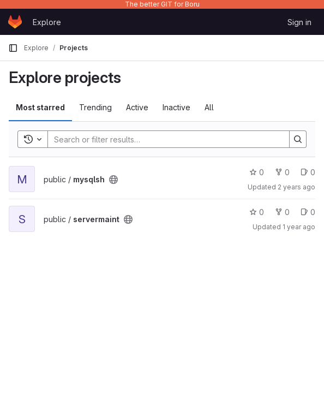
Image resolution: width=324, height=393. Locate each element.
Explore (47, 22)
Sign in (299, 22)
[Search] (163, 139)
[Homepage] (15, 22)
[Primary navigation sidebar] (13, 48)
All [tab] (209, 107)
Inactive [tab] (176, 107)
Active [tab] (137, 107)
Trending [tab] (95, 107)
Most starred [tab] (40, 107)
